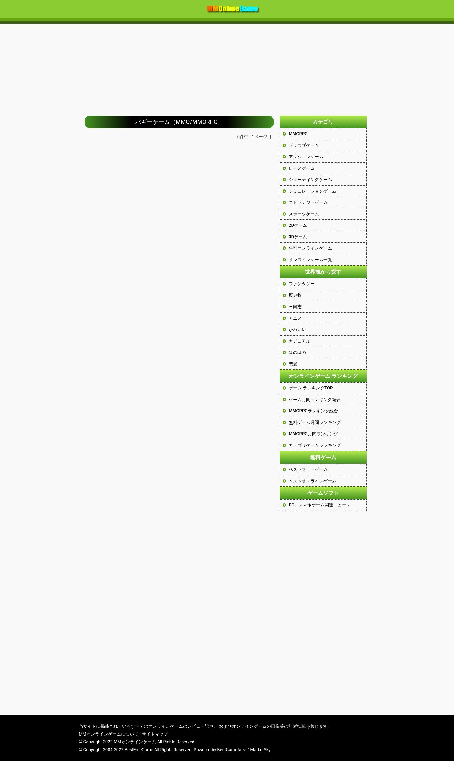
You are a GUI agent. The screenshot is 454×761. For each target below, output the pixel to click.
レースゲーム (302, 168)
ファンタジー (302, 283)
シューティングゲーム (310, 179)
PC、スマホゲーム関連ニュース (320, 505)
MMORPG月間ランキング (313, 433)
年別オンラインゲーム (310, 248)
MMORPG (298, 133)
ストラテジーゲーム (308, 202)
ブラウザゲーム (304, 145)
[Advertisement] (227, 66)
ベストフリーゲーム (308, 469)
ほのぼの (297, 352)
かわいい (297, 329)
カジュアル (299, 341)
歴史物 (295, 295)
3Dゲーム (298, 236)
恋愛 (293, 364)
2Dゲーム (298, 225)
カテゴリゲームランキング (315, 445)
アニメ (295, 318)
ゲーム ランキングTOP (311, 388)
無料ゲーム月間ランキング (315, 422)
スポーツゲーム (304, 214)
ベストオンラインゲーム (312, 481)
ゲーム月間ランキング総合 (315, 399)
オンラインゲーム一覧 (310, 259)
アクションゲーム (306, 156)
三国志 (295, 306)
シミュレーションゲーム (312, 191)
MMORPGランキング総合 (313, 411)
